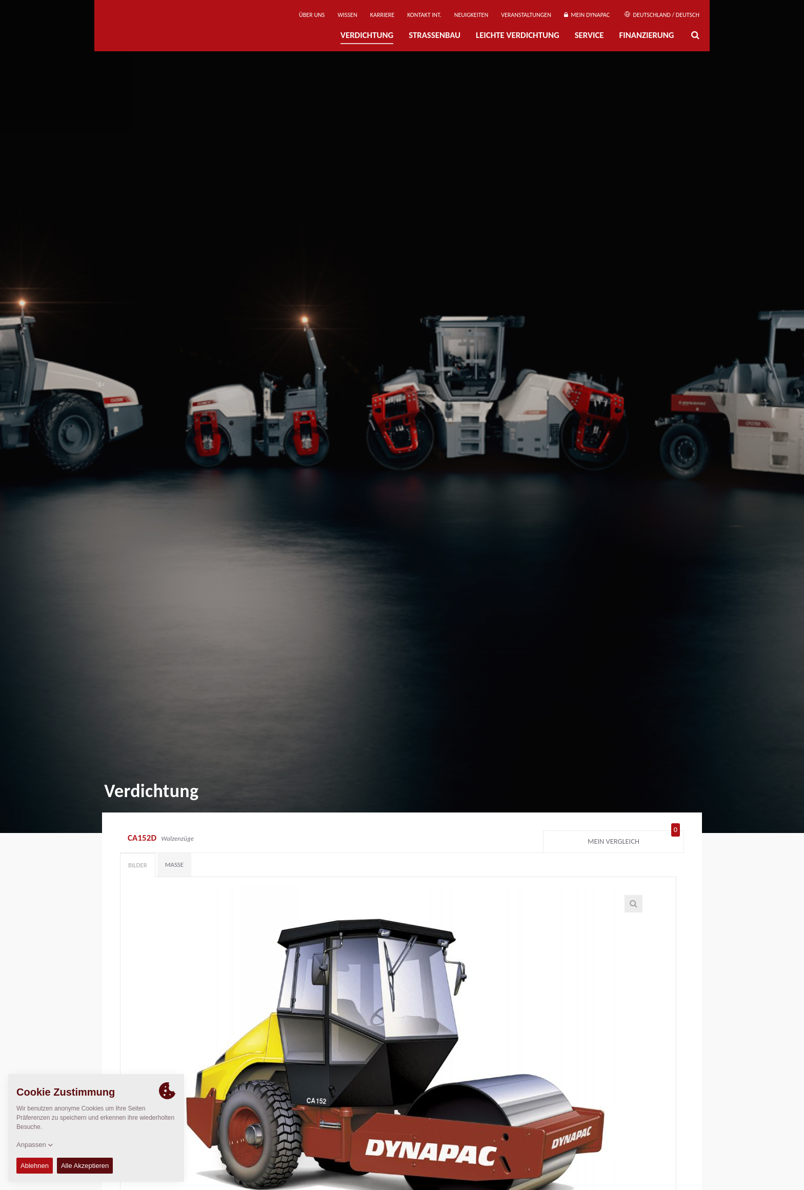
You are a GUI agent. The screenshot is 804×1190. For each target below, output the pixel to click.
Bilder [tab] (137, 865)
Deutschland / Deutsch (662, 14)
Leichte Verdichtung (517, 35)
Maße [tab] (174, 864)
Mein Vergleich (634, 839)
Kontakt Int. (424, 14)
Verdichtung (366, 35)
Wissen (347, 14)
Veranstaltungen (526, 14)
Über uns (312, 14)
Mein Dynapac (587, 14)
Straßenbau (434, 35)
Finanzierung (646, 35)
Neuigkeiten (471, 14)
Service (589, 35)
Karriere (382, 14)
